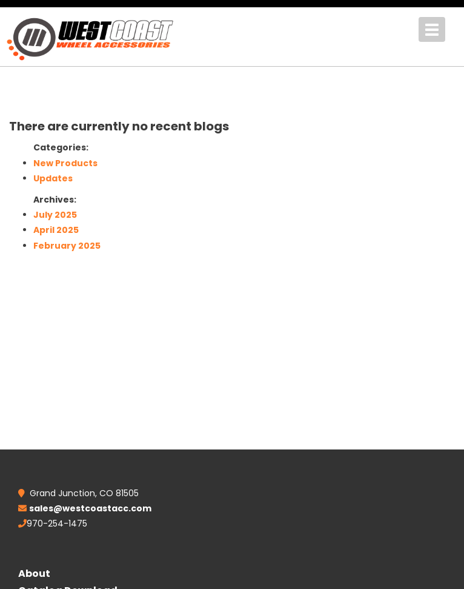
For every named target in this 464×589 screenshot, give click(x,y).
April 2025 (56, 230)
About (34, 574)
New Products (65, 163)
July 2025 (55, 215)
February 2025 (67, 246)
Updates (53, 178)
